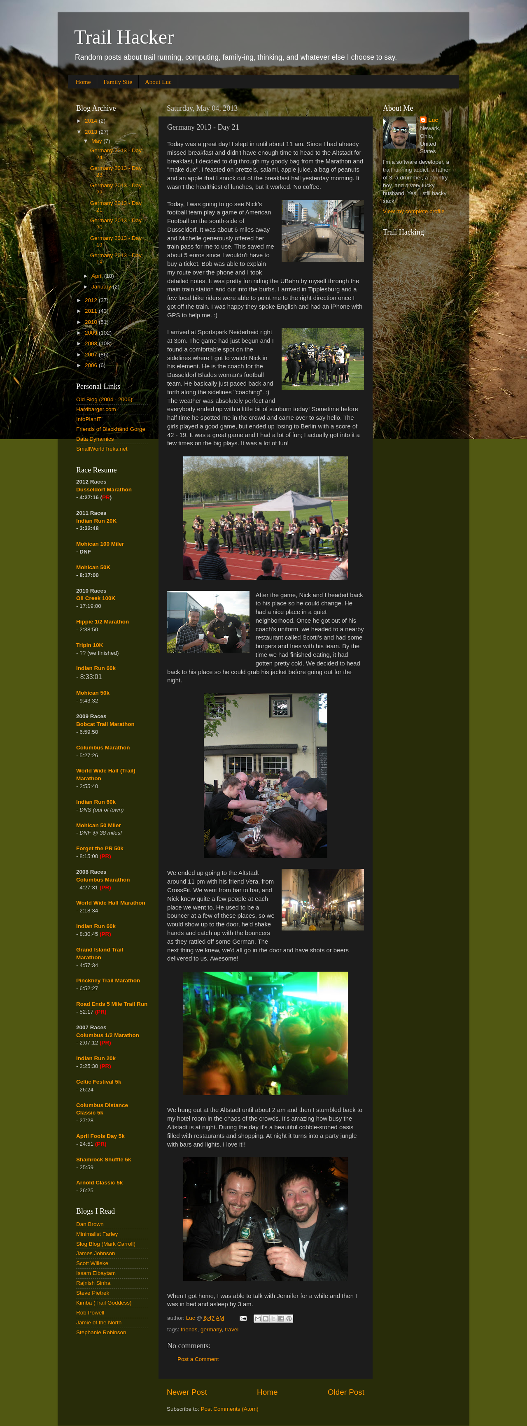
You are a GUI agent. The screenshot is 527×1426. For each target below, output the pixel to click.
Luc (433, 120)
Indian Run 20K (96, 521)
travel (231, 1329)
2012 (92, 300)
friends (189, 1329)
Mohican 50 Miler (98, 825)
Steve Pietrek (92, 1293)
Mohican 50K (93, 567)
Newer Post (187, 1392)
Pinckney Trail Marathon (108, 980)
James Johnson (95, 1253)
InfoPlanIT (89, 419)
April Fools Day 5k (100, 1136)
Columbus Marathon (103, 747)
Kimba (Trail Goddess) (104, 1303)
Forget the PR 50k (100, 848)
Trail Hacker (124, 37)
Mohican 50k (93, 693)
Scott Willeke (92, 1263)
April (97, 276)
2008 (92, 343)
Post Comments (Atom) (230, 1409)
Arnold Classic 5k (99, 1182)
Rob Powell (90, 1313)
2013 (92, 132)
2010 (92, 322)
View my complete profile (414, 211)
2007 (92, 354)
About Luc (158, 82)
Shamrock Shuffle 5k (103, 1159)
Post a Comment (198, 1359)
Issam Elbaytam (96, 1273)
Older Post (346, 1392)
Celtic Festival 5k (98, 1082)
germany (211, 1329)
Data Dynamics (95, 439)
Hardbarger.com (96, 409)
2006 (92, 365)
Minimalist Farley (97, 1234)
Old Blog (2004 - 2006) (104, 399)
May (97, 141)
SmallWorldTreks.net (102, 449)
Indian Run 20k (96, 1058)
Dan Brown (90, 1224)
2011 (92, 311)
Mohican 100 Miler (100, 544)
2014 (92, 121)
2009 (92, 333)
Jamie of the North (98, 1322)
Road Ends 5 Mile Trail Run (111, 1004)
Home (83, 82)
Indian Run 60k (96, 802)
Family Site (117, 82)
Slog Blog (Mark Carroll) (105, 1244)
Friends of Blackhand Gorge (110, 429)
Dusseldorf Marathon (104, 489)
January (102, 287)
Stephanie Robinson (101, 1332)
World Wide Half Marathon (110, 903)
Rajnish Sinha (93, 1283)
